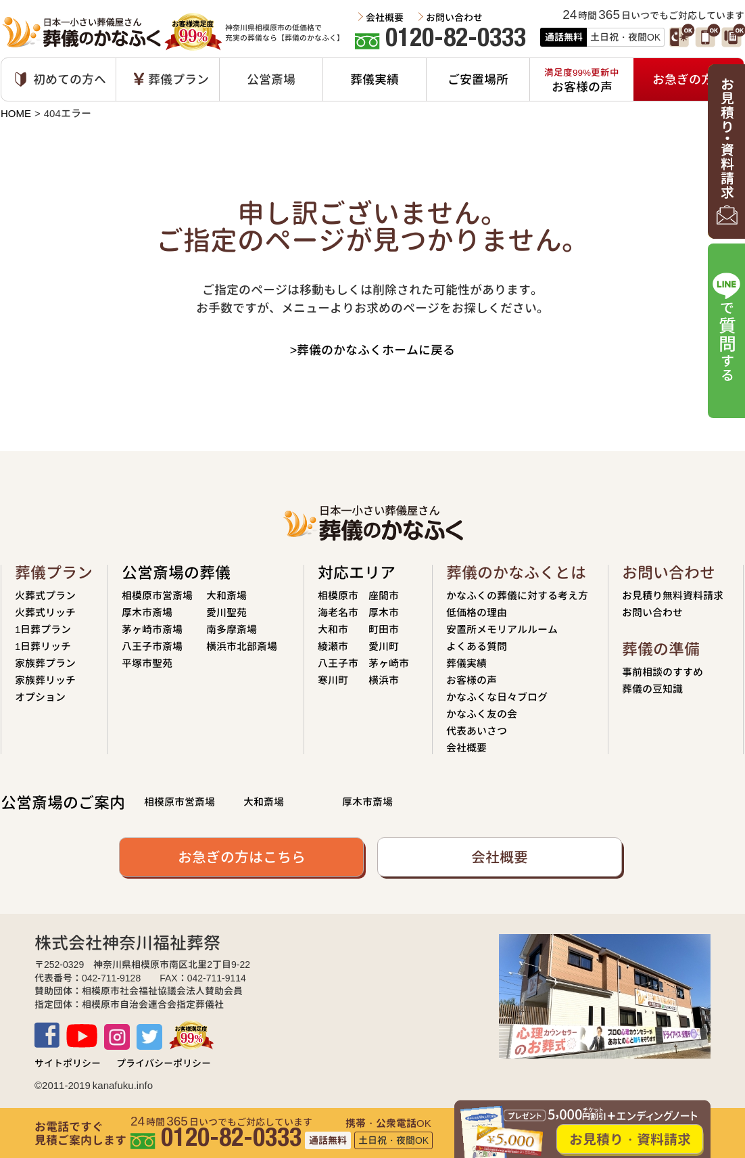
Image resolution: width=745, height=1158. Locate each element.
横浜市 (383, 680)
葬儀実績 (374, 79)
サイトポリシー (67, 1063)
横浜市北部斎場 (241, 646)
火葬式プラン (45, 595)
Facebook (46, 1035)
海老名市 (338, 612)
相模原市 (338, 595)
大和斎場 (226, 595)
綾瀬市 (333, 646)
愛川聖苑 (226, 612)
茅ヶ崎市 (388, 663)
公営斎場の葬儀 (176, 572)
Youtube (81, 1036)
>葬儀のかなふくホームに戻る (373, 350)
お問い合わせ (454, 17)
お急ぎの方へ (688, 79)
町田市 (383, 629)
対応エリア (356, 572)
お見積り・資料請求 (630, 1139)
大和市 (333, 629)
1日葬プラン (43, 629)
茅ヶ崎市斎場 (152, 629)
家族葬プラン (45, 663)
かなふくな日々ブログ (497, 697)
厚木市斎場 (147, 612)
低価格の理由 (476, 612)
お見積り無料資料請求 (672, 595)
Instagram (117, 1037)
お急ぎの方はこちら (242, 857)
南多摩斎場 (231, 629)
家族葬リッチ (45, 680)
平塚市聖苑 (147, 663)
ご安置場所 (478, 79)
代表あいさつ (476, 731)
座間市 (383, 595)
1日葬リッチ (43, 646)
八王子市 (338, 663)
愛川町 (383, 646)
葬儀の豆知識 (652, 689)
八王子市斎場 (152, 646)
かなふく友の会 (481, 714)
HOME (16, 113)
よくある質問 (476, 646)
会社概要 (385, 17)
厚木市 (383, 612)
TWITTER (149, 1037)
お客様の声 (471, 680)
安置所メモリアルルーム (502, 629)
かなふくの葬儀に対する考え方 (517, 595)
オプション (40, 697)
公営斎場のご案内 (63, 802)
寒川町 (333, 680)
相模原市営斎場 (157, 595)
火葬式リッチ (45, 612)
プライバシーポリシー (163, 1063)
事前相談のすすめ (662, 672)
